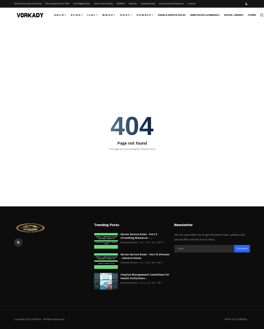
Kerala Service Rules (172, 15)
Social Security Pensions (171, 3)
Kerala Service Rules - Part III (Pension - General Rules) (145, 256)
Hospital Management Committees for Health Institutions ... (145, 276)
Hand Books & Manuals (205, 15)
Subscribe (242, 248)
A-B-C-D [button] (60, 15)
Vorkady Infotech (129, 242)
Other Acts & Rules (103, 3)
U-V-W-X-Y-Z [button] (145, 15)
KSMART (121, 3)
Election (133, 3)
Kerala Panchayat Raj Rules (28, 3)
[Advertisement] (132, 50)
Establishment (148, 3)
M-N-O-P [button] (109, 15)
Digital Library (233, 15)
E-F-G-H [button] (77, 15)
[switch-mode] (247, 4)
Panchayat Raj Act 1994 (57, 3)
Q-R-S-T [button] (126, 15)
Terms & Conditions (235, 319)
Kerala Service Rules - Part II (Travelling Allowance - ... (139, 236)
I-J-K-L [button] (92, 15)
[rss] (18, 242)
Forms (252, 15)
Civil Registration (81, 3)
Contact (191, 3)
